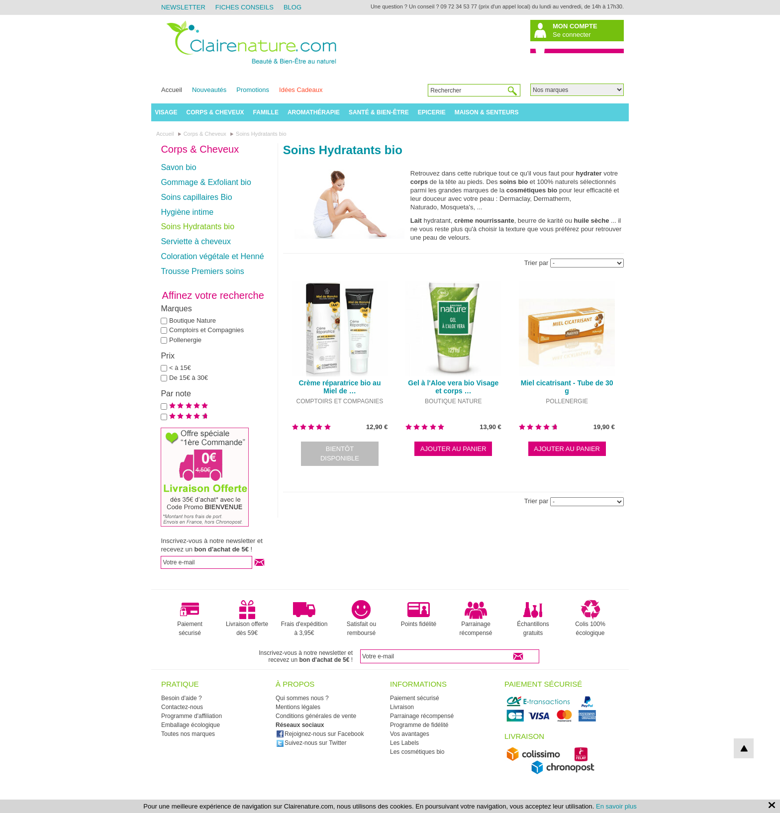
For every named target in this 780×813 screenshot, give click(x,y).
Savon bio (178, 167)
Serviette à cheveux (196, 241)
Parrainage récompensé (475, 618)
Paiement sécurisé (189, 618)
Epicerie (432, 112)
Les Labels (404, 742)
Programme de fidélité (419, 725)
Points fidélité (418, 614)
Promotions (252, 89)
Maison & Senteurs (487, 112)
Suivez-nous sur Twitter (311, 742)
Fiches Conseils (244, 7)
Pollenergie (185, 340)
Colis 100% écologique (590, 618)
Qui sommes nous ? (302, 698)
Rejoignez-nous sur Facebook (320, 733)
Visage (166, 112)
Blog (292, 7)
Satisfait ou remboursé (361, 618)
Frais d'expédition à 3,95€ (304, 618)
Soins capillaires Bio (196, 197)
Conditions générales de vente (316, 716)
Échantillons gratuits (533, 618)
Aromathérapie (314, 112)
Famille (266, 112)
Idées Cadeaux (300, 89)
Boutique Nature (192, 320)
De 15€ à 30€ (188, 377)
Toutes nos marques (188, 733)
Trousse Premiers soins (202, 271)
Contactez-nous (182, 707)
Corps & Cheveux (215, 112)
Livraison (402, 707)
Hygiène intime (187, 212)
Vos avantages (409, 733)
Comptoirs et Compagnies (206, 330)
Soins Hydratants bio (197, 226)
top (744, 748)
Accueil (171, 89)
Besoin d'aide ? (181, 698)
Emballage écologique (190, 725)
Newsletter (183, 7)
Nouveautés (209, 89)
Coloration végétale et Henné (212, 256)
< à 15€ (180, 367)
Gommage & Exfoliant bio (206, 182)
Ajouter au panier (453, 448)
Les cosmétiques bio (417, 751)
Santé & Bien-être (379, 112)
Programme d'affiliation (191, 716)
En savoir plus (616, 806)
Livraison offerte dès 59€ (247, 618)
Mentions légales (298, 707)
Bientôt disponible (339, 453)
